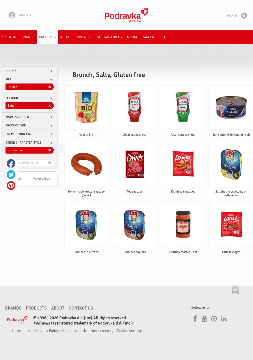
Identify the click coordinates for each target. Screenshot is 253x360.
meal (9, 79)
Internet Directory (98, 330)
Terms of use (22, 330)
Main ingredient (18, 117)
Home (9, 37)
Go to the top (235, 290)
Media (132, 37)
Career (148, 37)
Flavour (12, 98)
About (65, 37)
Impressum (71, 330)
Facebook (11, 163)
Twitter (11, 174)
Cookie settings (130, 330)
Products (47, 37)
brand (11, 71)
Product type (16, 125)
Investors (84, 37)
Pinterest (11, 185)
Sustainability (110, 37)
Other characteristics (23, 143)
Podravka (126, 15)
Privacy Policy (47, 330)
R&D (161, 37)
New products (42, 178)
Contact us (81, 308)
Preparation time (19, 134)
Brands (28, 37)
